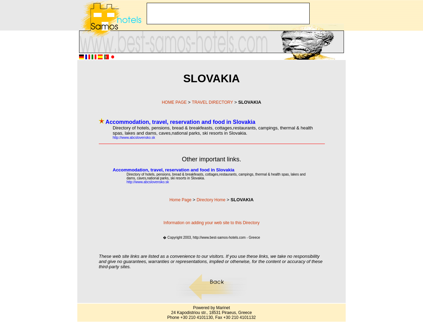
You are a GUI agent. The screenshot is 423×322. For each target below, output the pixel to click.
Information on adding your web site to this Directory (212, 222)
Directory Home (211, 199)
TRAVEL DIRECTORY (212, 102)
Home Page (180, 199)
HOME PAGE (174, 102)
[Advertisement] (228, 13)
